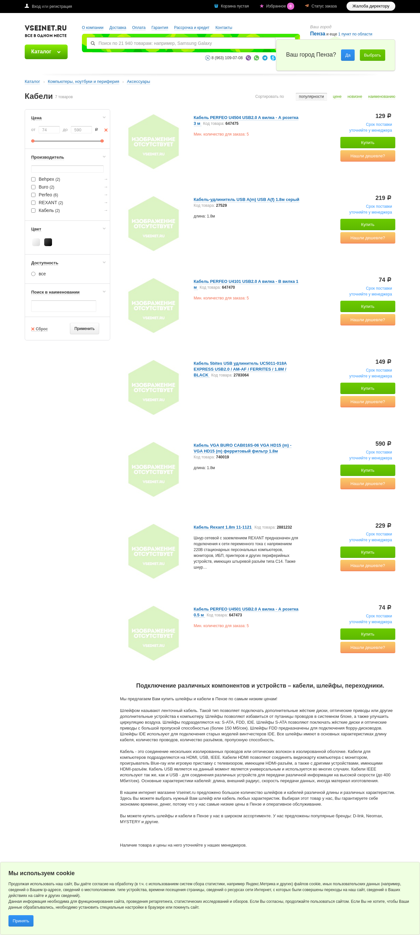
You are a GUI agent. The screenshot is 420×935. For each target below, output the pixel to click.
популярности (311, 97)
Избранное (280, 6)
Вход (36, 6)
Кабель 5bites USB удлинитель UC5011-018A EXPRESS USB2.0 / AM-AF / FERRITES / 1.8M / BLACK (240, 369)
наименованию (381, 97)
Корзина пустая (235, 6)
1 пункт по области (355, 34)
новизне (355, 97)
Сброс (42, 329)
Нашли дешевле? (367, 155)
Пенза (317, 33)
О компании (92, 27)
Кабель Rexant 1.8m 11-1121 (223, 527)
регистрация (60, 6)
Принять (21, 920)
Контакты (224, 27)
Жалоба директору (370, 6)
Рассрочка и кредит (192, 27)
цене (337, 97)
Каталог (41, 51)
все (38, 273)
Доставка (118, 27)
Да (347, 55)
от (33, 129)
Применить (84, 328)
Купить (367, 142)
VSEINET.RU (46, 32)
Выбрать (372, 55)
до (65, 129)
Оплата (138, 27)
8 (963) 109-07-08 (227, 58)
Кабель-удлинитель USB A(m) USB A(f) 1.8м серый (246, 199)
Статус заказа (324, 6)
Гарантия (159, 27)
